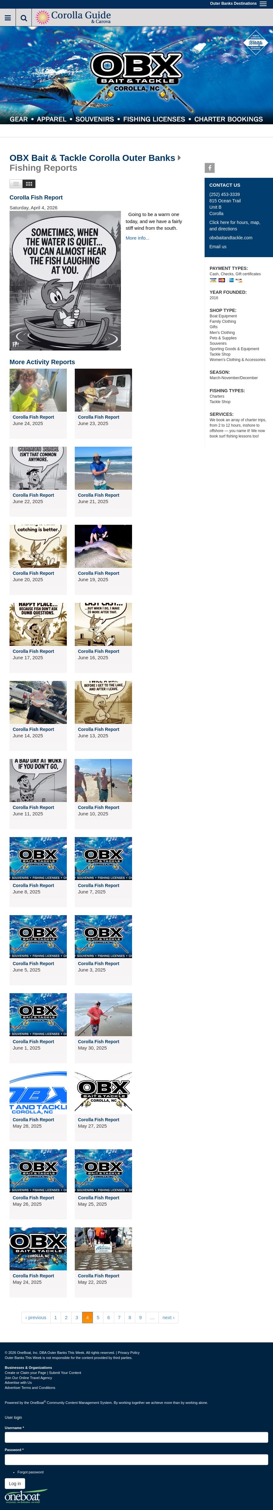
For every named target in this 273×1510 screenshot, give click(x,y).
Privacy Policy (128, 1353)
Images (29, 183)
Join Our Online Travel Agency (28, 1378)
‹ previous (35, 1317)
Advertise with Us (18, 1382)
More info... (138, 238)
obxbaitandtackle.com (230, 237)
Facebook (210, 169)
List (16, 183)
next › (169, 1317)
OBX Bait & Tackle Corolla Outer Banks (92, 158)
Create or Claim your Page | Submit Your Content (43, 1373)
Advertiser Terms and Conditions (30, 1388)
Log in (15, 1483)
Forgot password (31, 1472)
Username (14, 1428)
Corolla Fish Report (36, 197)
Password (14, 1450)
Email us (218, 246)
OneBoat (38, 1403)
